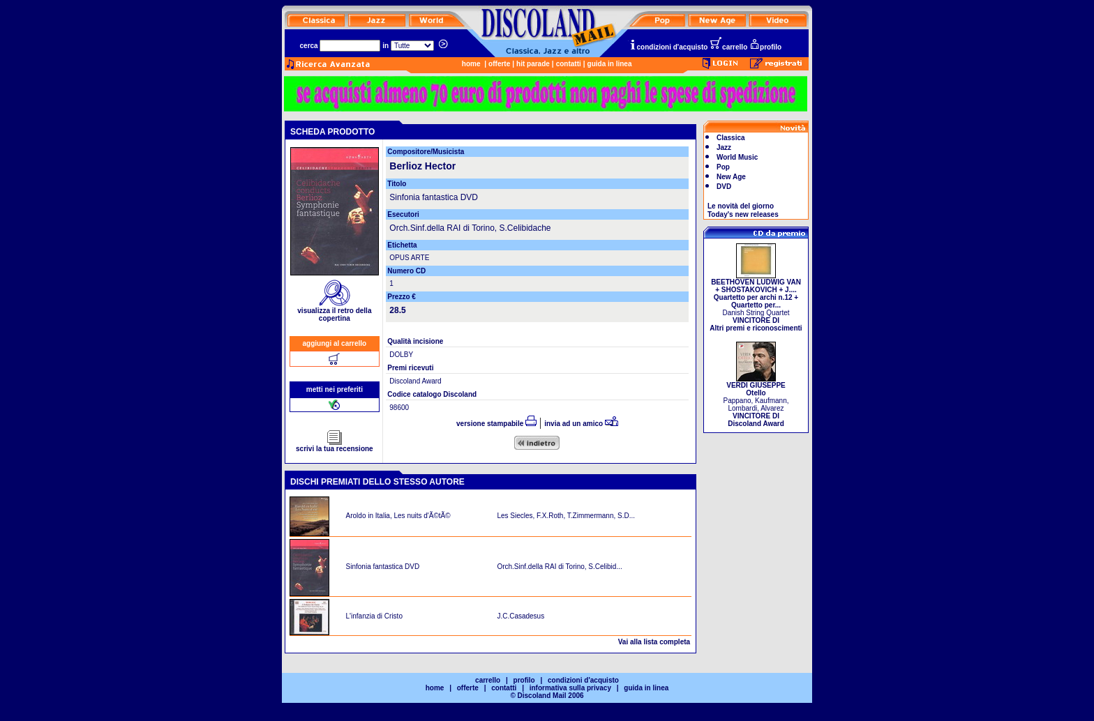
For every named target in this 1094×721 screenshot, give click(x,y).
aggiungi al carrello (335, 343)
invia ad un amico (581, 423)
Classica (731, 138)
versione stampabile (496, 423)
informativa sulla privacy (570, 688)
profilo (765, 47)
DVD (724, 186)
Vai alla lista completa (654, 642)
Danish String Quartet (756, 302)
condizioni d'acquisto (668, 47)
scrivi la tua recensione (334, 446)
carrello (728, 47)
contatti (568, 64)
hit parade (533, 64)
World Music (737, 157)
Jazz (724, 147)
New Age (731, 177)
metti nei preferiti (334, 389)
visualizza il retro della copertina (334, 311)
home (471, 64)
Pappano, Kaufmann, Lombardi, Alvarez (756, 401)
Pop (723, 167)
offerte (499, 64)
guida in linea (609, 64)
